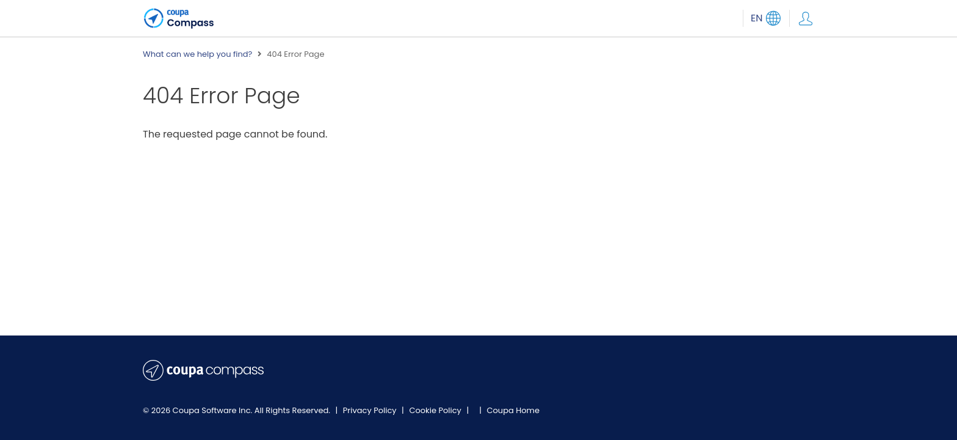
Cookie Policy (436, 410)
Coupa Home (513, 410)
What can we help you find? (197, 54)
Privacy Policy (371, 410)
